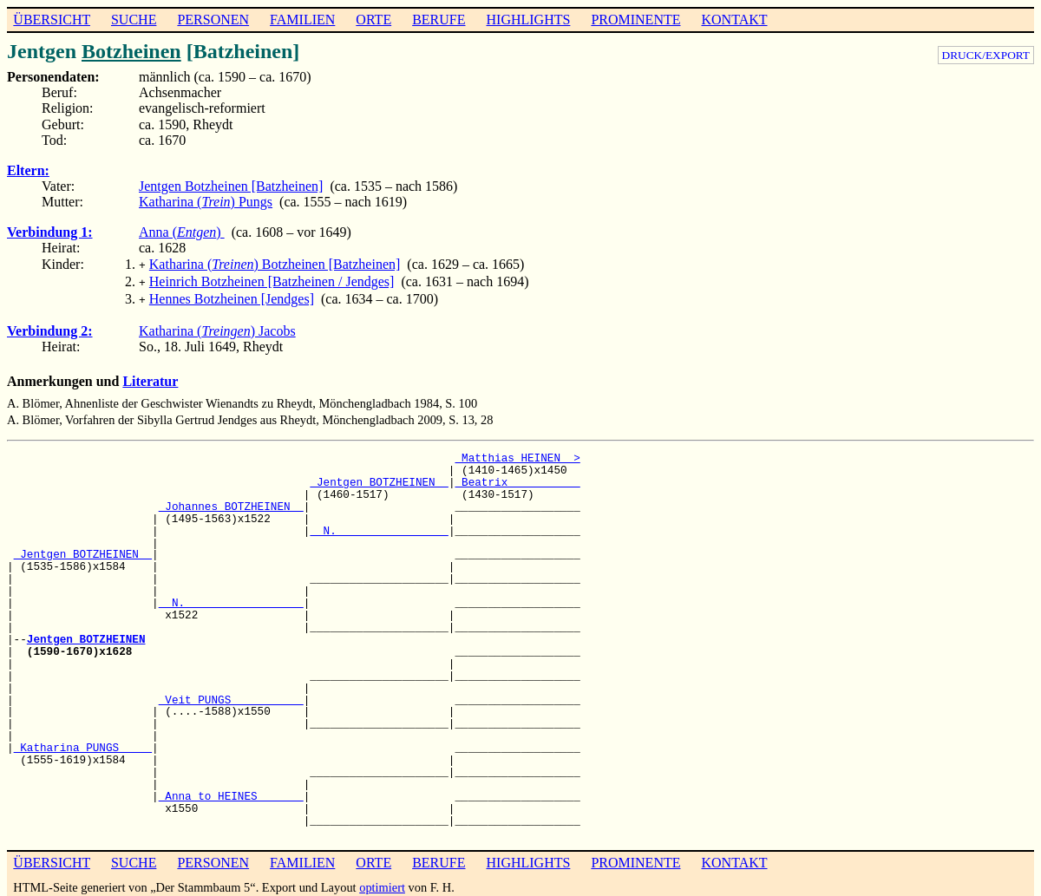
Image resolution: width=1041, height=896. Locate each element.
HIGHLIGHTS (529, 19)
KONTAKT (734, 19)
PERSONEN (213, 19)
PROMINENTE (635, 19)
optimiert (382, 882)
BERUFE (438, 19)
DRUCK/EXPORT (986, 55)
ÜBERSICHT (51, 19)
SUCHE (133, 19)
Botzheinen (131, 51)
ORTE (373, 19)
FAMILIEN (302, 19)
